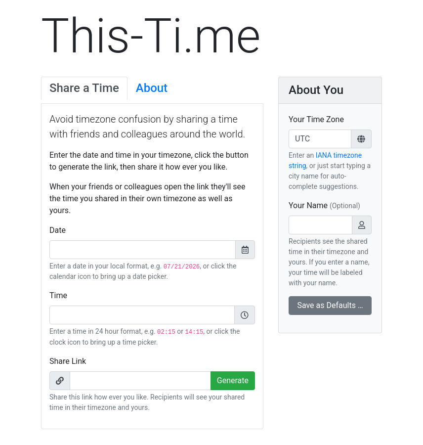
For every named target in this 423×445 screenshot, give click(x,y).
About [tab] (152, 88)
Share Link (67, 361)
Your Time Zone (316, 119)
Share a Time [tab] (84, 88)
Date (57, 230)
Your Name (324, 205)
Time (58, 295)
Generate (233, 380)
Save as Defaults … (330, 305)
